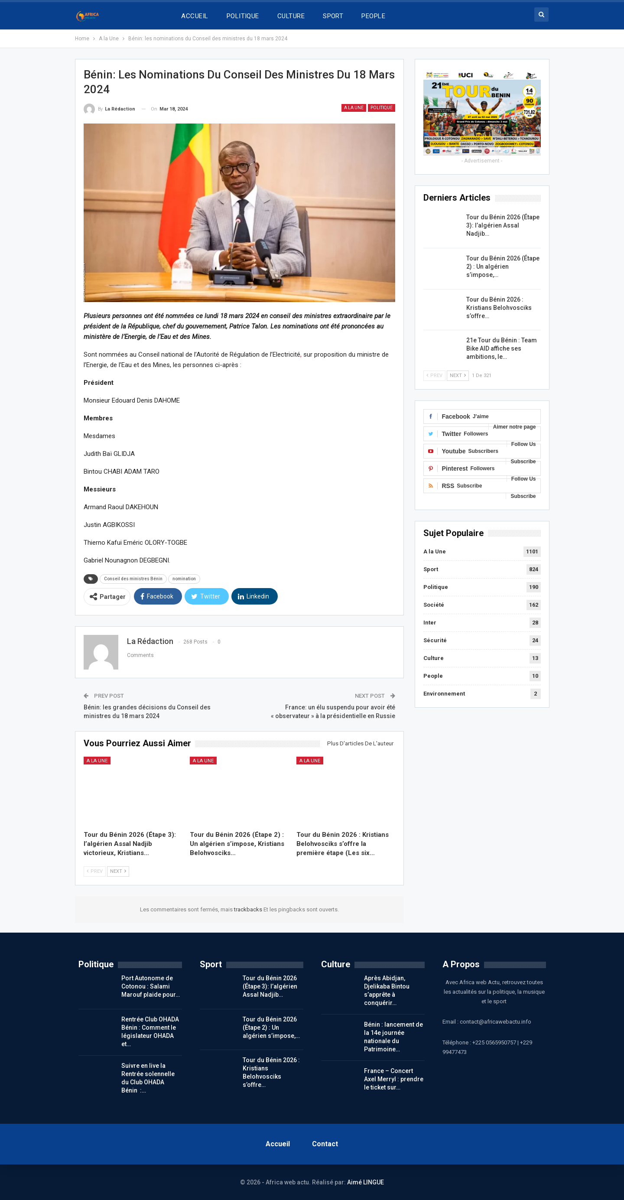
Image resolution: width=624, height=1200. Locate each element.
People (433, 676)
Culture (433, 658)
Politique (381, 107)
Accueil (278, 1144)
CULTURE (291, 16)
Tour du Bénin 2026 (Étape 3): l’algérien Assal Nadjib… (503, 225)
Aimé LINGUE (365, 1182)
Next (118, 871)
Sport (430, 569)
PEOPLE (373, 16)
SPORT (333, 16)
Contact (325, 1144)
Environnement (444, 693)
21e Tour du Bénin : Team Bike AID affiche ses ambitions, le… (501, 348)
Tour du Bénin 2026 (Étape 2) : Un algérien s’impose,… (503, 266)
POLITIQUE (243, 16)
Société (433, 605)
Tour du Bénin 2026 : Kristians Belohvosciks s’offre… (499, 307)
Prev (95, 871)
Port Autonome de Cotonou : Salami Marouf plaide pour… (150, 986)
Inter (429, 622)
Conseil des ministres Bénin (133, 578)
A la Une (354, 107)
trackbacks (248, 909)
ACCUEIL (194, 16)
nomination (184, 578)
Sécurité (435, 640)
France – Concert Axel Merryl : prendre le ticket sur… (393, 1079)
